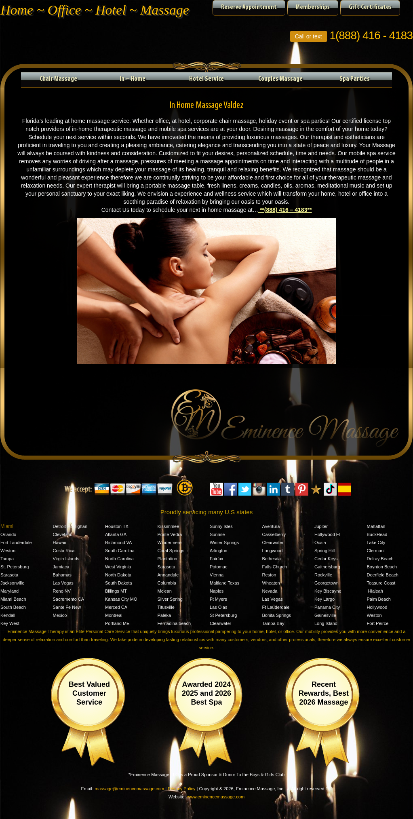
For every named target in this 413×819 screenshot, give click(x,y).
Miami (6, 526)
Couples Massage (280, 79)
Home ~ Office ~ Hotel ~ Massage (94, 9)
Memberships (313, 7)
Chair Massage (58, 79)
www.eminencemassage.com (215, 796)
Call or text (308, 36)
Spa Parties (354, 79)
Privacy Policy (181, 788)
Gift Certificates (370, 7)
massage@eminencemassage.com (129, 788)
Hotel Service (206, 79)
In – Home (132, 79)
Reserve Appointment (249, 7)
